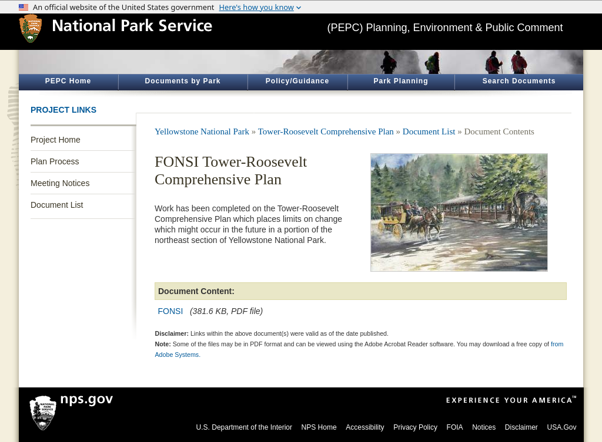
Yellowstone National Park (202, 131)
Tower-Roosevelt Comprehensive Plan (326, 131)
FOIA (455, 427)
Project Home (56, 139)
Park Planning (400, 81)
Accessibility (365, 427)
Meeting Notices (60, 183)
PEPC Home (68, 81)
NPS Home (319, 427)
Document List (57, 205)
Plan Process (55, 161)
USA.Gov (561, 427)
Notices (484, 427)
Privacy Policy (415, 427)
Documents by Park (182, 81)
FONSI (170, 311)
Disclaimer (521, 427)
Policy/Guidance (297, 81)
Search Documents (519, 81)
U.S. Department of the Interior (244, 427)
